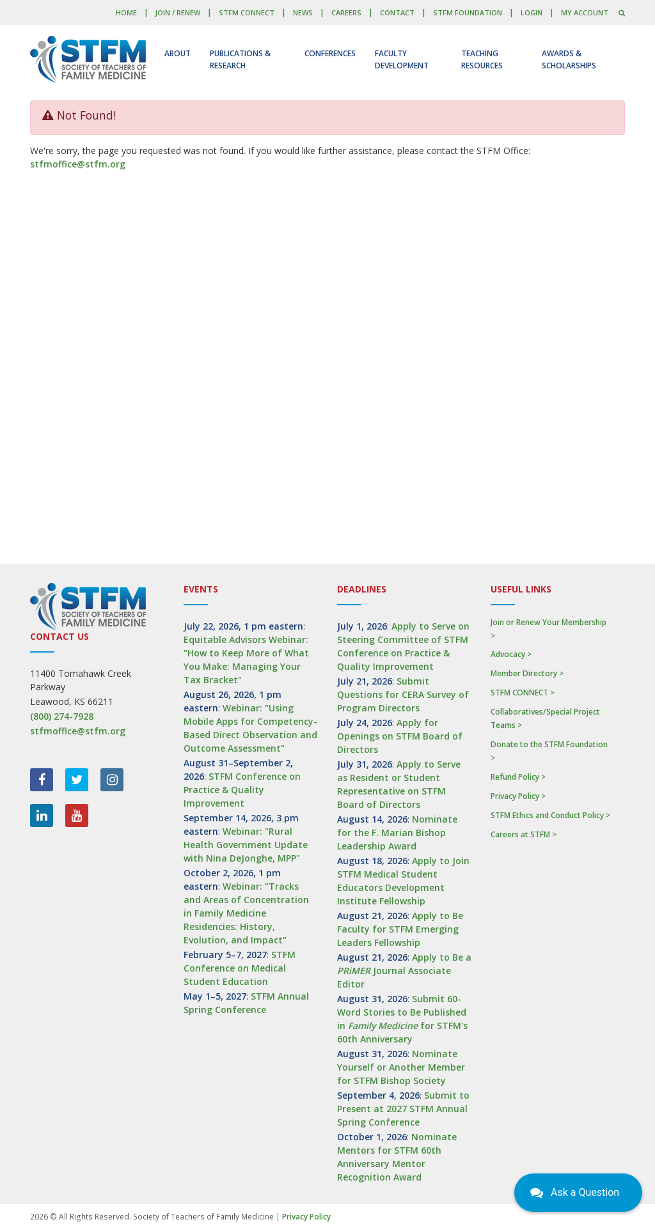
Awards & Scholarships (569, 59)
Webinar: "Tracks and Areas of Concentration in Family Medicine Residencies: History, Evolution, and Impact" (246, 913)
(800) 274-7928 (61, 716)
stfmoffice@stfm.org (77, 164)
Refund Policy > (518, 776)
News (303, 12)
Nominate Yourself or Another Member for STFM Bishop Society (401, 1067)
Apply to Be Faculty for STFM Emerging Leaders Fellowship (400, 929)
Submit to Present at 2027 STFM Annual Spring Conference (403, 1108)
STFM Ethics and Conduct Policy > (550, 815)
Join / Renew (177, 12)
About (177, 53)
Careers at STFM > (523, 834)
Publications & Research (240, 59)
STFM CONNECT (246, 12)
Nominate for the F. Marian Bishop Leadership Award (397, 832)
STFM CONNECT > (523, 692)
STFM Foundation (467, 12)
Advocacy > (511, 654)
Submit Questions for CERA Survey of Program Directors (403, 694)
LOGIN (531, 12)
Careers (346, 12)
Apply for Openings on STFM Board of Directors (399, 735)
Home (126, 12)
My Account (584, 12)
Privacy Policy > (518, 796)
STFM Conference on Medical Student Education (240, 967)
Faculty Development (402, 59)
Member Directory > (527, 673)
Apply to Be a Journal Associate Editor (404, 970)
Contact (397, 12)
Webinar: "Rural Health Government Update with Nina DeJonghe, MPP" (246, 844)
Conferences (330, 53)
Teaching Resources (482, 59)
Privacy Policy (306, 1216)
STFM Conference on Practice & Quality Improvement (242, 789)
